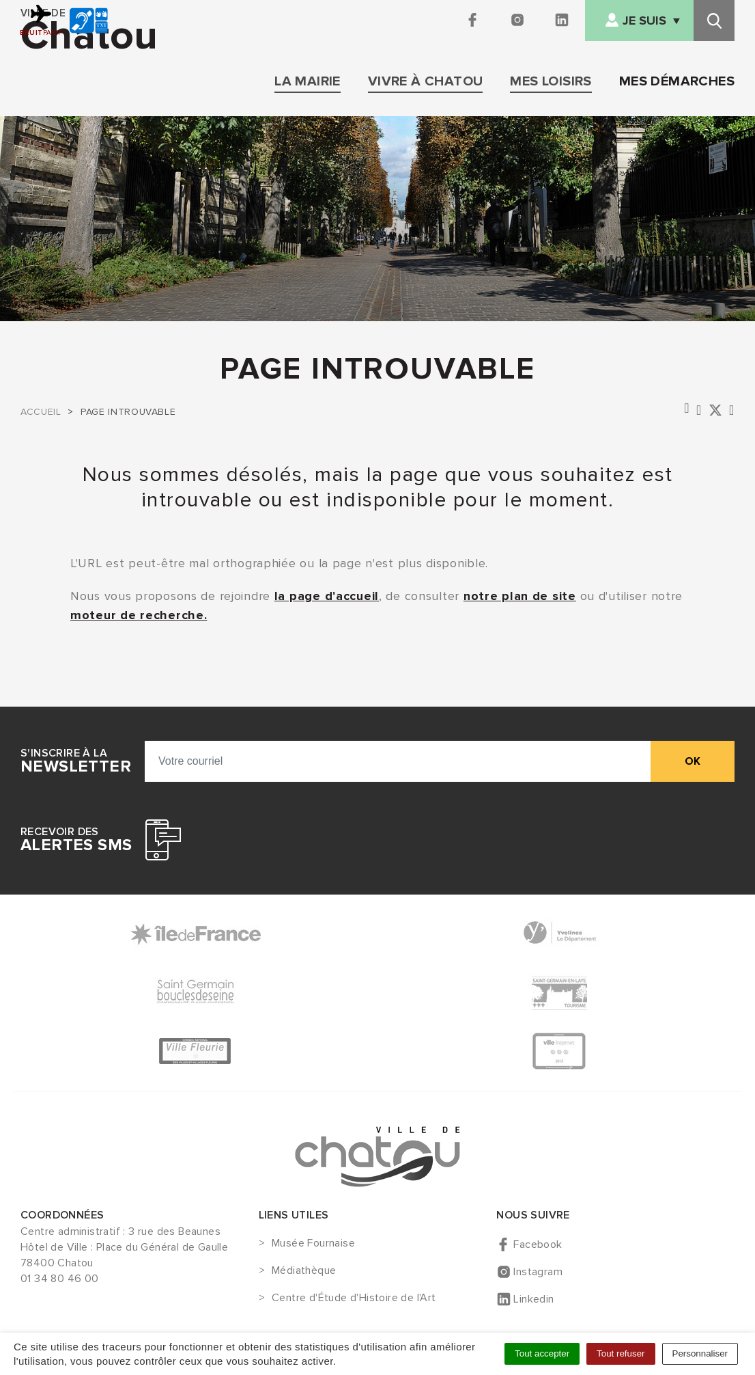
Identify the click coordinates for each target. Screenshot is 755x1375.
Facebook (537, 1244)
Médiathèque (304, 1271)
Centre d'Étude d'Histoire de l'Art (354, 1298)
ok (692, 761)
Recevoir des (76, 840)
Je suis (644, 21)
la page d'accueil (326, 595)
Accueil (40, 412)
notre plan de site (520, 595)
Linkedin (533, 1299)
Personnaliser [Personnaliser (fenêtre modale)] (700, 1353)
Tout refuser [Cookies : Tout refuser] (620, 1353)
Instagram (537, 1272)
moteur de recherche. (138, 615)
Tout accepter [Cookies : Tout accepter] (542, 1353)
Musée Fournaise (313, 1244)
